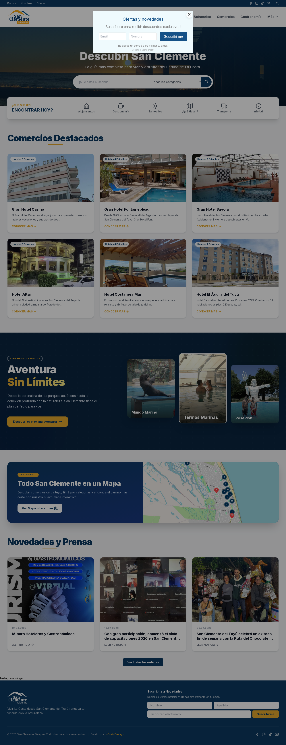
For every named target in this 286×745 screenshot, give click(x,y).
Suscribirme (173, 36)
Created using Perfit (143, 49)
